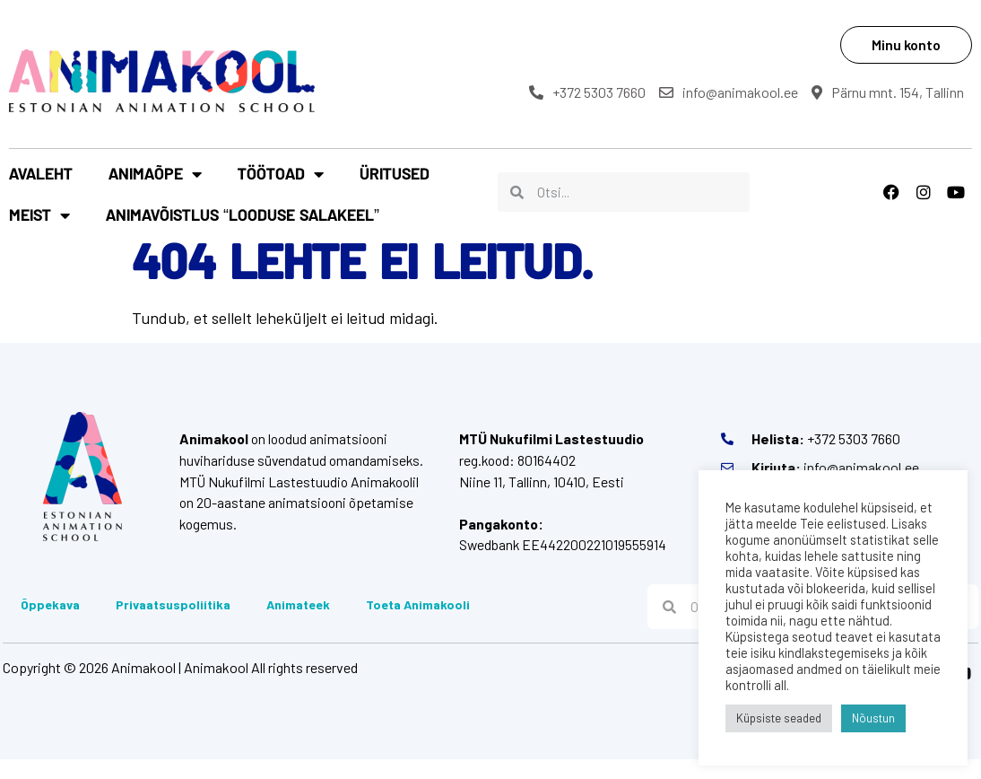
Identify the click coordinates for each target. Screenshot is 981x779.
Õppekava (47, 622)
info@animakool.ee (738, 92)
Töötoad (281, 187)
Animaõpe (155, 187)
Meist (495, 187)
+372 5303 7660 (597, 92)
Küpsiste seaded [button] (778, 718)
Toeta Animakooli (415, 622)
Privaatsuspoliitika (170, 622)
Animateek (295, 622)
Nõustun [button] (873, 718)
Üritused (395, 186)
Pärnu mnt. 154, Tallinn (615, 113)
